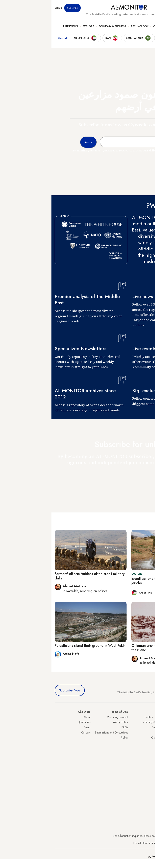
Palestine (147, 743)
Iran (149, 727)
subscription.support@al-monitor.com (130, 836)
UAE (149, 732)
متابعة (144, 480)
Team (35, 727)
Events (122, 8)
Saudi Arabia (144, 722)
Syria (149, 763)
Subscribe (21, 8)
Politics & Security (130, 26)
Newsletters (135, 8)
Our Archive (107, 738)
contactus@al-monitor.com (136, 843)
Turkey (148, 717)
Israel (149, 738)
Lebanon (147, 758)
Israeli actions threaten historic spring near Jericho (114, 581)
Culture (107, 26)
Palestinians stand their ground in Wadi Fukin (38, 645)
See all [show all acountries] (11, 38)
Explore (36, 26)
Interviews (19, 26)
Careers (34, 732)
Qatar (148, 753)
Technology (88, 26)
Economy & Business (60, 26)
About (35, 717)
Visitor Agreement (66, 717)
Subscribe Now (18, 690)
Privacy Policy (68, 722)
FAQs (73, 727)
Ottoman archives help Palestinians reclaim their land (114, 648)
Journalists (33, 722)
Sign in (7, 8)
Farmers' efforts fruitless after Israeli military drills (38, 576)
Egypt (149, 748)
